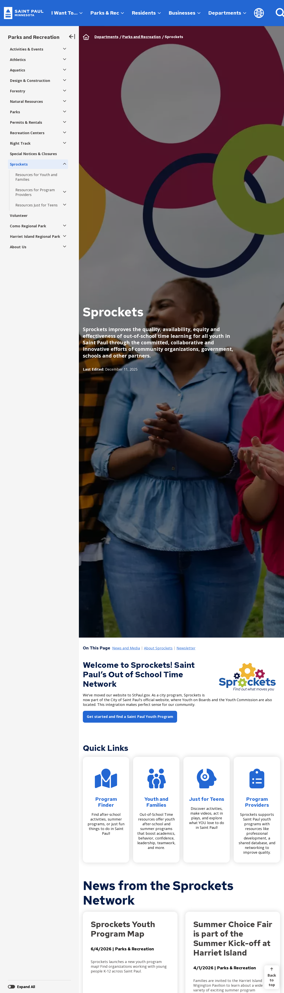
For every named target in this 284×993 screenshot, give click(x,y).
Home (86, 37)
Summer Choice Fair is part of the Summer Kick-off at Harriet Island (232, 938)
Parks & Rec (107, 13)
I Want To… (66, 13)
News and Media (126, 648)
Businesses (184, 13)
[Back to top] (271, 977)
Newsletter (186, 648)
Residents (146, 13)
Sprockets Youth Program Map (123, 929)
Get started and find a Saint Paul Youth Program (130, 716)
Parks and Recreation (33, 37)
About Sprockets (158, 648)
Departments (227, 13)
